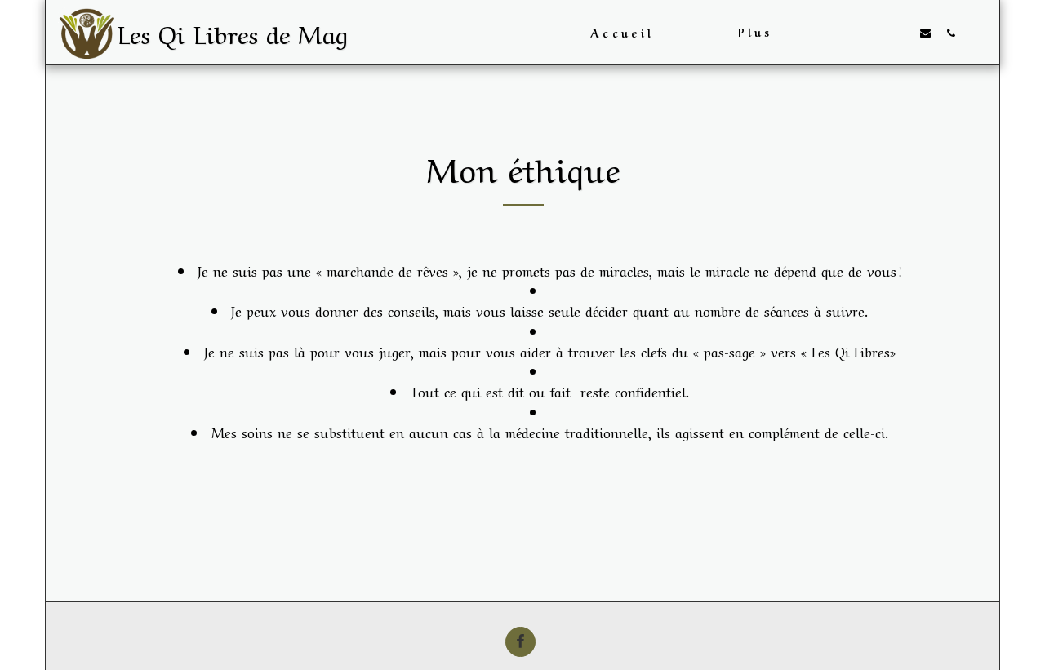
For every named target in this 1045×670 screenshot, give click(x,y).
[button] (849, 32)
